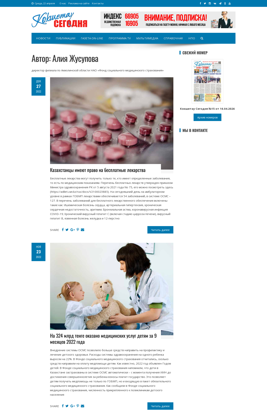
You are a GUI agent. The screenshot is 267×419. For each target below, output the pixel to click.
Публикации (65, 38)
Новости (43, 38)
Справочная (173, 38)
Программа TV (120, 38)
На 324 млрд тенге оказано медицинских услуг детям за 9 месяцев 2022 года (103, 338)
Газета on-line (92, 38)
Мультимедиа (147, 38)
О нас (63, 3)
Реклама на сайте (79, 3)
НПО (191, 38)
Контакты (98, 3)
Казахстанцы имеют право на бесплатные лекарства (98, 169)
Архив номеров (207, 117)
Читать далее (160, 230)
